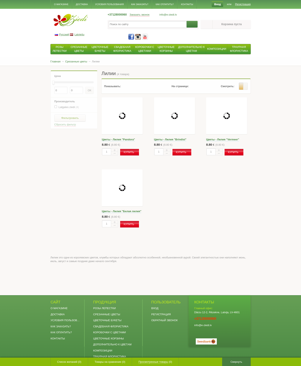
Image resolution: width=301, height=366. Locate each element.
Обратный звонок (164, 320)
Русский (62, 34)
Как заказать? (139, 4)
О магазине (61, 4)
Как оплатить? (165, 4)
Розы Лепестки (104, 308)
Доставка (82, 4)
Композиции (102, 350)
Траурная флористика (109, 356)
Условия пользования (109, 4)
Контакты (187, 4)
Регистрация (161, 314)
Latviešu (77, 34)
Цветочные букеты (107, 320)
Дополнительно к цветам (112, 344)
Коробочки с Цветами (109, 332)
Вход (154, 308)
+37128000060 (117, 14)
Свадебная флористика (110, 326)
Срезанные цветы (106, 314)
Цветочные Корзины (108, 338)
